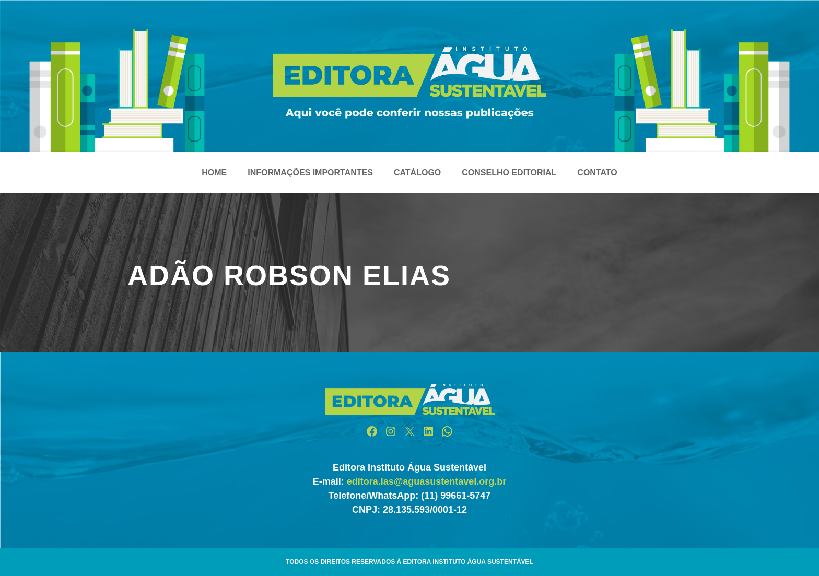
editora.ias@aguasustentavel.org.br (427, 481)
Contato (597, 172)
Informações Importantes (310, 172)
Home (214, 172)
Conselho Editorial (509, 172)
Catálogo (417, 172)
